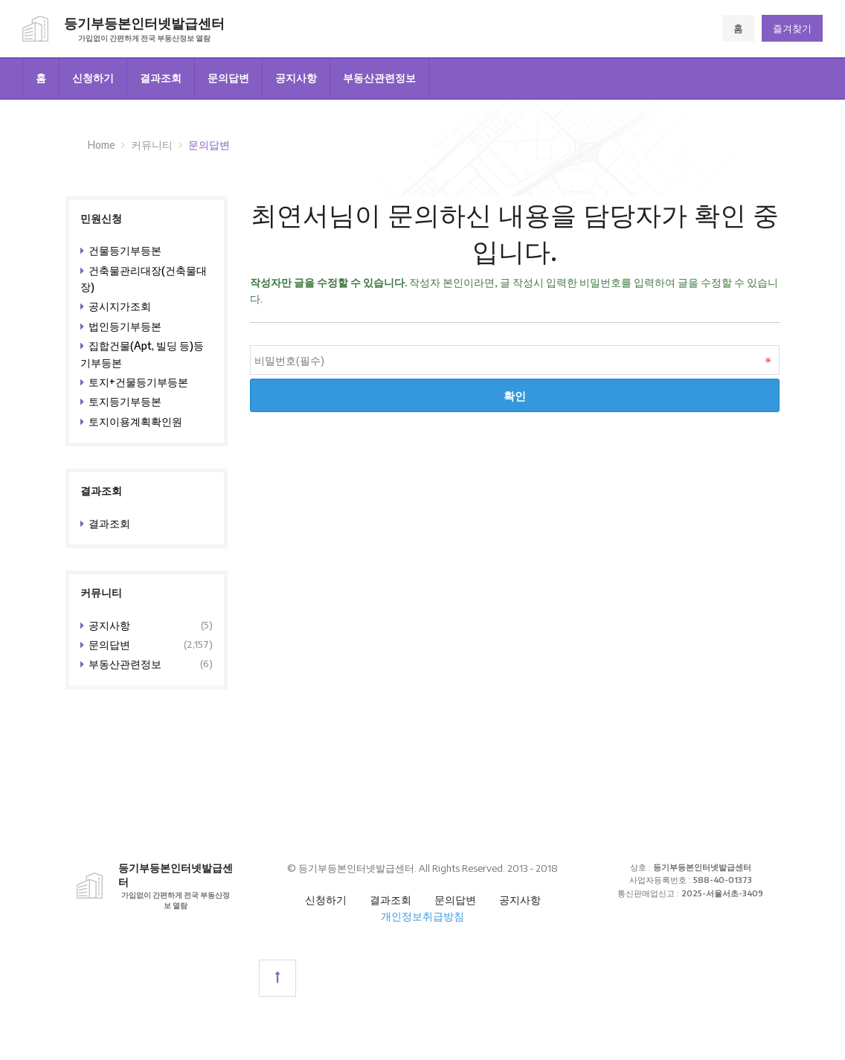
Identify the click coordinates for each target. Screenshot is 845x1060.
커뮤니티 (152, 144)
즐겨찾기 (792, 28)
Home (101, 144)
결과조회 (160, 77)
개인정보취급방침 (422, 916)
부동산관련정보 (379, 77)
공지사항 (296, 77)
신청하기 (93, 77)
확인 (515, 395)
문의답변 (228, 77)
